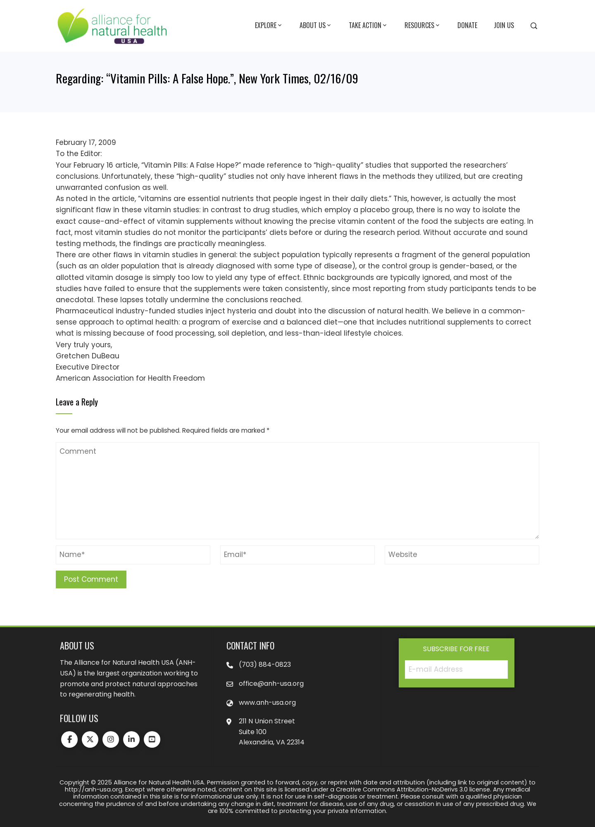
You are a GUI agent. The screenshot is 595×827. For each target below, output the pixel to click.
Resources (423, 25)
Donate (467, 25)
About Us (316, 25)
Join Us (504, 25)
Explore (269, 25)
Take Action (368, 25)
